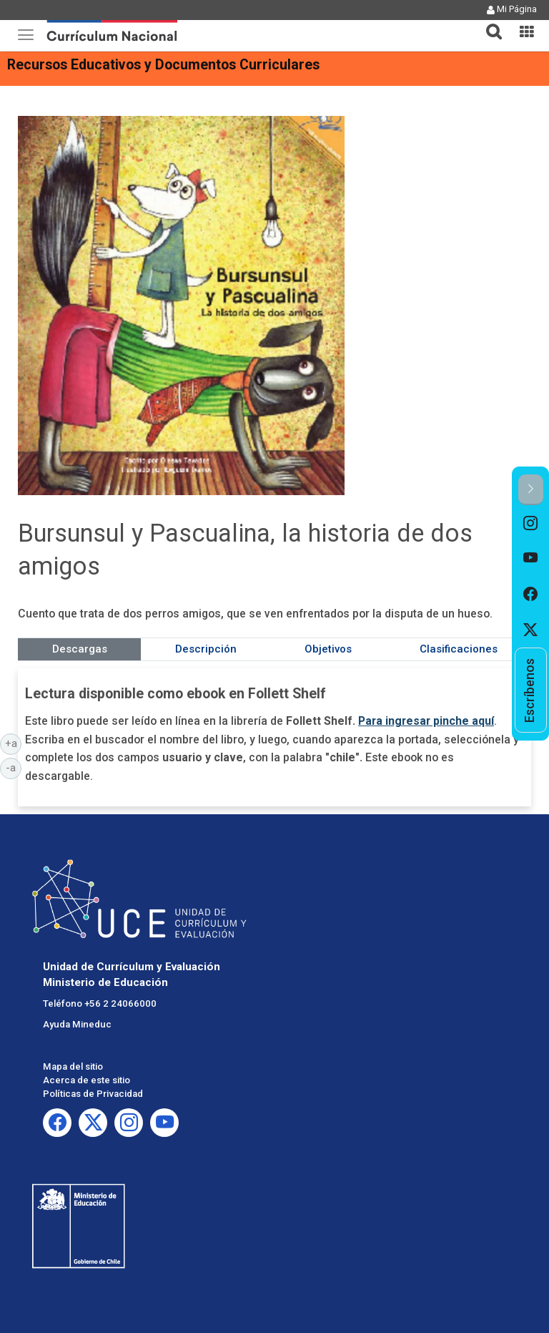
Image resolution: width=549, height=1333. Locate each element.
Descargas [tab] (79, 649)
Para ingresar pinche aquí (426, 721)
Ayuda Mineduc (77, 1024)
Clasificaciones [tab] (459, 649)
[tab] (488, 23)
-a (13, 767)
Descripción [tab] (206, 649)
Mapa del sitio (73, 1066)
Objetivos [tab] (328, 649)
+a (13, 743)
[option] (531, 523)
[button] (488, 23)
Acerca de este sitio (86, 1080)
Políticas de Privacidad (93, 1093)
